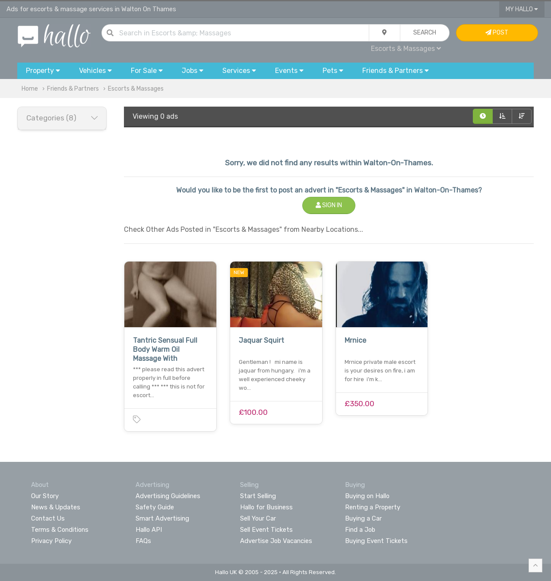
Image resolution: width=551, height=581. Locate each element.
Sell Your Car (258, 518)
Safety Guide (155, 507)
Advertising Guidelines (168, 496)
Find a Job (360, 530)
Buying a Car (363, 518)
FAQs (143, 541)
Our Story (45, 496)
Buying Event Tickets (376, 541)
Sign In (329, 205)
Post (496, 32)
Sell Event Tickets (266, 530)
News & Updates (55, 507)
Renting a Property (372, 507)
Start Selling (258, 496)
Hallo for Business (266, 507)
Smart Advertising (162, 518)
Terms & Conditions (60, 530)
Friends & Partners (73, 88)
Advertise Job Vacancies (276, 541)
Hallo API (149, 530)
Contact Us (48, 518)
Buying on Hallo (367, 496)
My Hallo (522, 9)
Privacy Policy (51, 541)
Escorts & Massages (406, 48)
